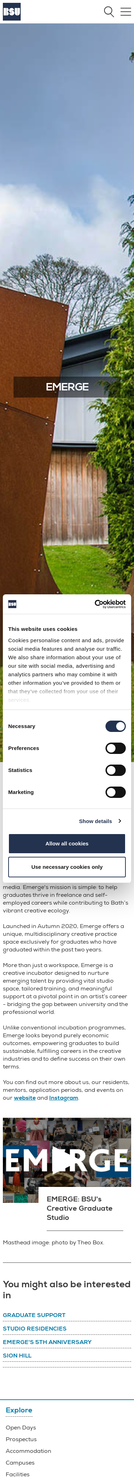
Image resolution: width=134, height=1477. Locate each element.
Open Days (21, 1427)
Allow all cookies (67, 843)
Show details (95, 821)
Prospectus (21, 1439)
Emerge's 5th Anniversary (47, 1342)
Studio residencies (35, 1328)
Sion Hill (17, 1355)
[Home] (12, 18)
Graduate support (34, 1315)
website (25, 1097)
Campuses (20, 1462)
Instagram (63, 1097)
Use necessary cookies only (67, 867)
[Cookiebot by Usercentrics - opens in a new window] (95, 604)
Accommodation (28, 1451)
